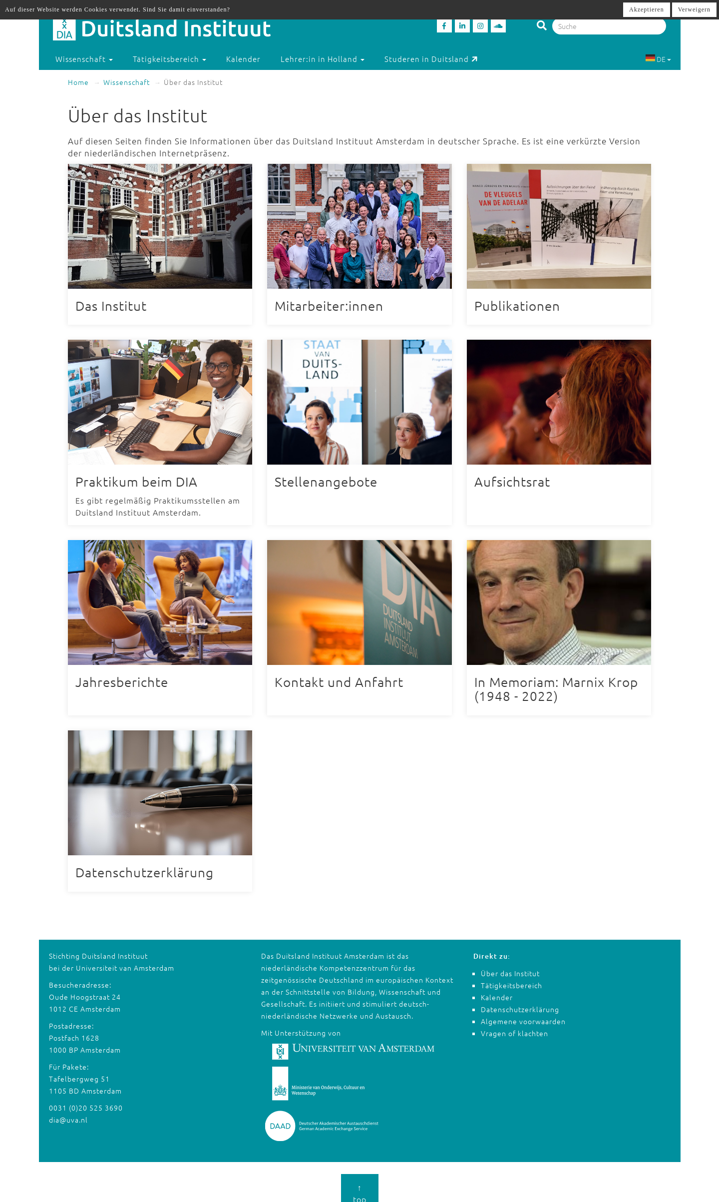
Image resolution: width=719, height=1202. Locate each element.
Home (78, 82)
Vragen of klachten (514, 1024)
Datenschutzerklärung (520, 1000)
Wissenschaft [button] (84, 58)
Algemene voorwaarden (523, 1012)
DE (658, 59)
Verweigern (694, 9)
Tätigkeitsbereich (511, 976)
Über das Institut (510, 964)
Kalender (243, 58)
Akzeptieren (646, 9)
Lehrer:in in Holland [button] (322, 58)
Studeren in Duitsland (431, 58)
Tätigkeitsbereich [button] (169, 58)
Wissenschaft (126, 82)
